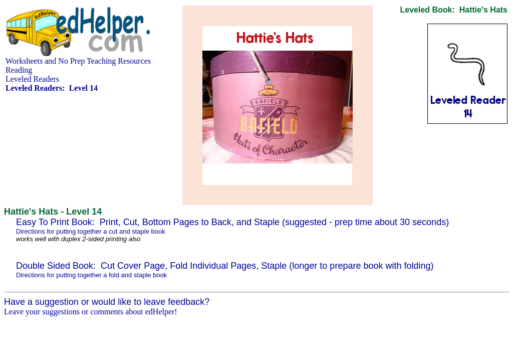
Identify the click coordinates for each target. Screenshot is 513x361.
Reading (19, 70)
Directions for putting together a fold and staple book (91, 275)
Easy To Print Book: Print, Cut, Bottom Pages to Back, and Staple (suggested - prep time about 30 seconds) (232, 222)
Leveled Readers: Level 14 (52, 88)
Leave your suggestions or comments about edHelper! (90, 311)
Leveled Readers (32, 79)
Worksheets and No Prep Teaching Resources (78, 61)
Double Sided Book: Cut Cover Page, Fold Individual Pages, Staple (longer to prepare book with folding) (225, 266)
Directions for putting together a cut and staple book (90, 231)
